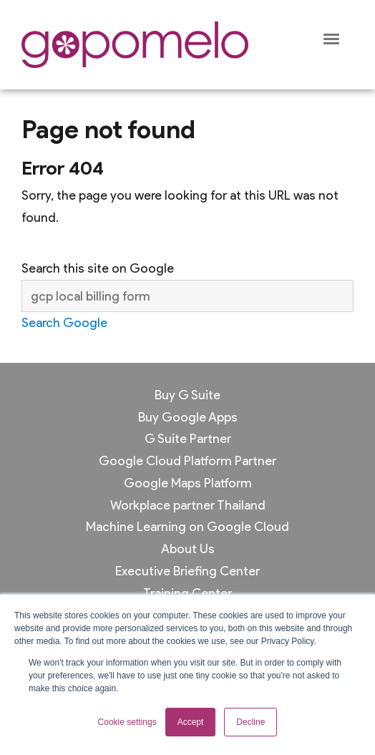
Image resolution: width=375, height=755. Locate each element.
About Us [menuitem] (188, 548)
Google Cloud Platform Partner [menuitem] (187, 460)
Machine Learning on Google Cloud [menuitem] (187, 526)
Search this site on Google (97, 268)
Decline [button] (250, 722)
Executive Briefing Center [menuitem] (187, 570)
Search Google (64, 322)
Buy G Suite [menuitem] (187, 394)
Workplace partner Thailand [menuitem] (188, 504)
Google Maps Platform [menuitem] (188, 482)
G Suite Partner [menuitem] (188, 438)
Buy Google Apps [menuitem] (188, 416)
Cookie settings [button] (127, 722)
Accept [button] (190, 722)
